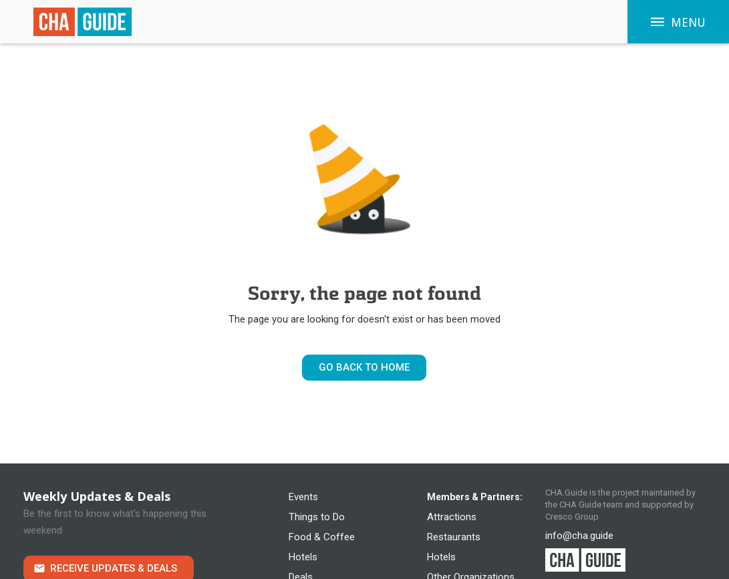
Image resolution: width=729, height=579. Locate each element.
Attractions (451, 517)
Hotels (303, 557)
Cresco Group (572, 517)
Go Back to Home (364, 367)
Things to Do (317, 517)
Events (303, 497)
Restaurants (453, 537)
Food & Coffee (322, 537)
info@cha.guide (579, 536)
